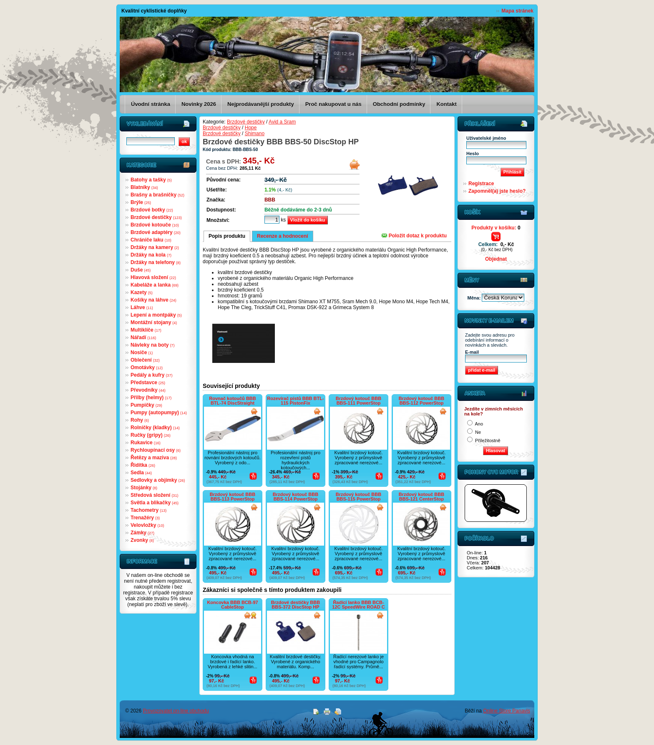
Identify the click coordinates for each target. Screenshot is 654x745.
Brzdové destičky (156, 217)
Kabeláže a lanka (155, 285)
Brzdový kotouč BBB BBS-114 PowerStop (295, 496)
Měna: (475, 297)
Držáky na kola (151, 255)
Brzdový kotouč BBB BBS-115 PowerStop (358, 496)
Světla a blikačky (155, 503)
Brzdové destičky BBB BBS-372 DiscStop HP (295, 604)
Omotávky (147, 367)
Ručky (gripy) (151, 435)
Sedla (141, 473)
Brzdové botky (152, 210)
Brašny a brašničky (157, 195)
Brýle (141, 202)
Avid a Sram (282, 122)
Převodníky (148, 390)
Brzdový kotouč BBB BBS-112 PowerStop (421, 400)
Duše (141, 270)
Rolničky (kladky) (155, 427)
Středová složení (154, 495)
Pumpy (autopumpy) (159, 412)
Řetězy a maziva (154, 458)
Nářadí (143, 337)
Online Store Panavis (506, 711)
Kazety (142, 292)
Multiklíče (146, 330)
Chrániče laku (151, 240)
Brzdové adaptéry (156, 232)
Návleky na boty (152, 345)
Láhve (142, 307)
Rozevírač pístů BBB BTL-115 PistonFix (295, 400)
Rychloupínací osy (156, 450)
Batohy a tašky (151, 180)
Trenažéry (145, 518)
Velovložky (147, 525)
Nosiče (142, 352)
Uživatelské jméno (486, 138)
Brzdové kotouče (155, 225)
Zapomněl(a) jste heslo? (497, 191)
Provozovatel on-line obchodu (176, 711)
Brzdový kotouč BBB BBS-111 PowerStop (358, 400)
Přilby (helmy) (151, 397)
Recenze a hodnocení (282, 236)
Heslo (472, 153)
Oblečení (145, 360)
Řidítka (143, 465)
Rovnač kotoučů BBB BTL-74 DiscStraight (232, 400)
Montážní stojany (154, 322)
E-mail (472, 352)
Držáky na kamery (155, 247)
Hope (251, 128)
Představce (148, 382)
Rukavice (146, 442)
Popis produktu (227, 236)
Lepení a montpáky (156, 315)
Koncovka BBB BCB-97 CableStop (232, 604)
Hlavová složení (153, 277)
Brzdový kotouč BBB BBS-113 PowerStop (232, 496)
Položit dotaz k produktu (414, 236)
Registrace (481, 183)
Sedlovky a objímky (158, 480)
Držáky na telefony (156, 262)
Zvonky (142, 540)
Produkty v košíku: (495, 228)
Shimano (254, 133)
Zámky (142, 533)
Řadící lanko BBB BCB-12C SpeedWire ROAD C (358, 604)
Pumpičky (146, 405)
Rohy (140, 420)
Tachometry (148, 510)
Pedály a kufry (151, 375)
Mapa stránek (517, 11)
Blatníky (144, 187)
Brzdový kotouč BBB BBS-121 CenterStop (421, 496)
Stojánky (144, 488)
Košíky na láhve (153, 300)
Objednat (496, 259)
